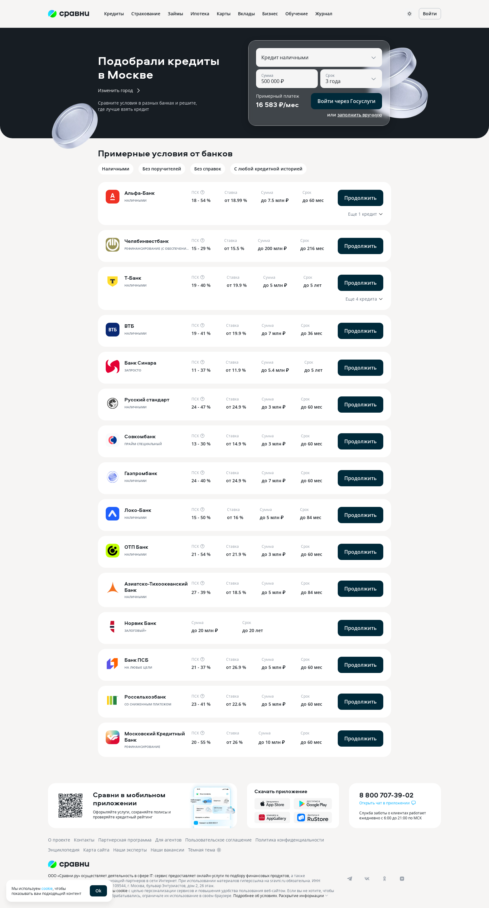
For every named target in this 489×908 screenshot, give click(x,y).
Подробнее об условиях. (255, 895)
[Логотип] (192, 864)
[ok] (384, 879)
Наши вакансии (167, 850)
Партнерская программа (125, 840)
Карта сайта (96, 850)
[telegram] (349, 879)
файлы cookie (115, 890)
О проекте (59, 840)
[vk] (367, 879)
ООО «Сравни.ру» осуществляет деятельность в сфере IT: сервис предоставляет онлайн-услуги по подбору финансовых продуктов (168, 875)
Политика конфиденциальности (289, 840)
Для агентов (168, 840)
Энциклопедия (64, 850)
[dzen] (402, 879)
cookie (47, 888)
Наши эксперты (130, 850)
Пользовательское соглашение (218, 840)
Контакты (84, 840)
